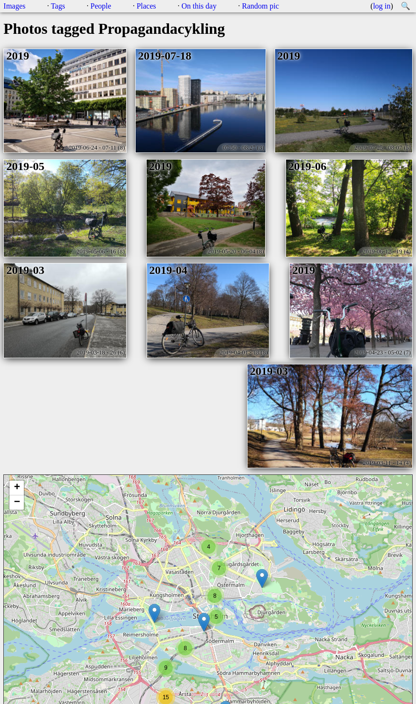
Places (146, 6)
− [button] (17, 502)
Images (14, 6)
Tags (58, 6)
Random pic (260, 6)
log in (382, 6)
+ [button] (17, 488)
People (100, 6)
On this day (199, 6)
